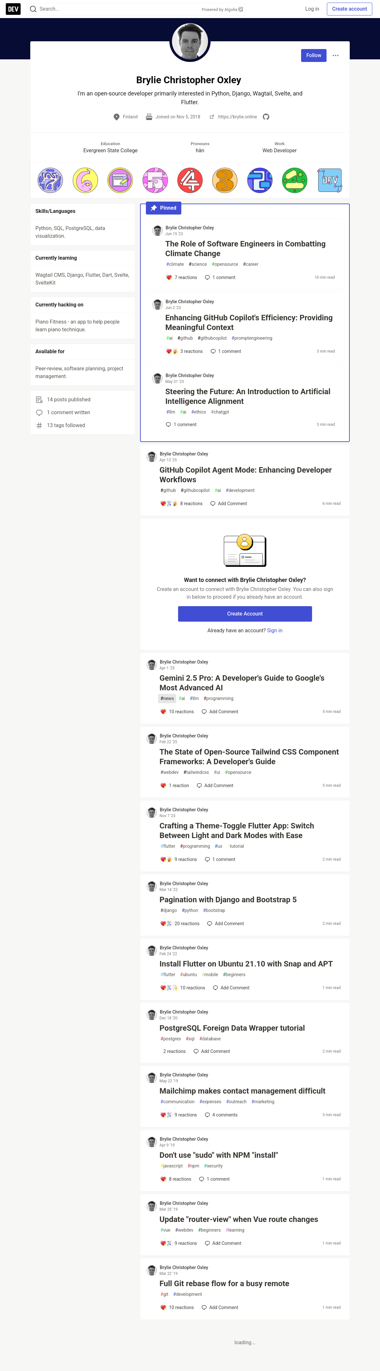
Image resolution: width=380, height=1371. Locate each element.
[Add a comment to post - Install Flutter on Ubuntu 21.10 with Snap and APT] (182, 988)
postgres (170, 1039)
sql (190, 1039)
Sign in (274, 630)
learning (234, 1230)
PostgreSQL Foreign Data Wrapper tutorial (232, 1028)
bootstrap (214, 910)
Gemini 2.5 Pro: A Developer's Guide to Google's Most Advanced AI (241, 683)
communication (177, 1101)
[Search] (33, 9)
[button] (50, 180)
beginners (234, 974)
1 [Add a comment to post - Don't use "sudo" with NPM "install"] (214, 1179)
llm (170, 412)
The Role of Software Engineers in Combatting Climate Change (245, 248)
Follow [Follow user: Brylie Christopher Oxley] (313, 55)
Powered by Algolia (222, 9)
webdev (169, 772)
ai (169, 338)
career (250, 264)
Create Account (245, 614)
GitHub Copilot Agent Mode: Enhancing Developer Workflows (245, 474)
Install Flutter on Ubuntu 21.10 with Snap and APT (246, 963)
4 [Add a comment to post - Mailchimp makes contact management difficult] (221, 1115)
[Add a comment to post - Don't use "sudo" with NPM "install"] (175, 1179)
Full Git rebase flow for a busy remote (224, 1283)
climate (175, 264)
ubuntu (188, 974)
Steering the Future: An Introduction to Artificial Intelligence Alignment (247, 396)
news (167, 698)
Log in (312, 9)
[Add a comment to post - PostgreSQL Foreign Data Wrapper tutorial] (172, 1051)
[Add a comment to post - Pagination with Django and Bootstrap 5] (179, 923)
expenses (210, 1101)
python (190, 910)
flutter (167, 846)
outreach (236, 1101)
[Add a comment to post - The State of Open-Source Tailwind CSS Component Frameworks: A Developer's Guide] (174, 785)
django (168, 910)
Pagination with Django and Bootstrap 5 (228, 899)
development (240, 490)
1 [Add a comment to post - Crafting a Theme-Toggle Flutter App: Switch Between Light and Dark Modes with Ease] (219, 859)
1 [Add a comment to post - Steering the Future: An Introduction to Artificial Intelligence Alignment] (180, 424)
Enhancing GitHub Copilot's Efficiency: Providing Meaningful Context (249, 322)
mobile (210, 974)
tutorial (235, 846)
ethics (198, 412)
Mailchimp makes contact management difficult (242, 1091)
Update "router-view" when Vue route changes (238, 1219)
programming (218, 698)
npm (193, 1166)
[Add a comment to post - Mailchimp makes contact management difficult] (178, 1115)
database (210, 1039)
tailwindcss (196, 772)
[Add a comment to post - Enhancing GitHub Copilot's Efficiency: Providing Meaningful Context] (184, 351)
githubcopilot (212, 338)
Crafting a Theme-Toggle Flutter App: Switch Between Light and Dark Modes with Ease (236, 830)
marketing (263, 1101)
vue (165, 1230)
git (164, 1294)
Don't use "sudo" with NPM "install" (218, 1155)
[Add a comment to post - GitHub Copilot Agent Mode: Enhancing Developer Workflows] (181, 503)
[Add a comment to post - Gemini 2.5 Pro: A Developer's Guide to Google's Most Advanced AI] (177, 711)
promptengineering (252, 338)
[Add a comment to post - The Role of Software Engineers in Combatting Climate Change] (181, 277)
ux (218, 846)
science (198, 264)
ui (217, 772)
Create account (349, 9)
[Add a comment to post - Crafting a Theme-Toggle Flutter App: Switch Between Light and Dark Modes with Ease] (178, 859)
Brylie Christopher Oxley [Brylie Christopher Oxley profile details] (190, 227)
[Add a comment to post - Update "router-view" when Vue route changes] (178, 1243)
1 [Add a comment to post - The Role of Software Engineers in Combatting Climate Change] (219, 277)
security (213, 1166)
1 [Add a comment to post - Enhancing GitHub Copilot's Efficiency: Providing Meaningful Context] (225, 351)
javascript (171, 1166)
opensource (225, 264)
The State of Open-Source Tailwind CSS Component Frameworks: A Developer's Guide (249, 756)
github (185, 338)
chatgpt (220, 412)
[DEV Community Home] (13, 9)
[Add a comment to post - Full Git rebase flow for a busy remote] (177, 1307)
